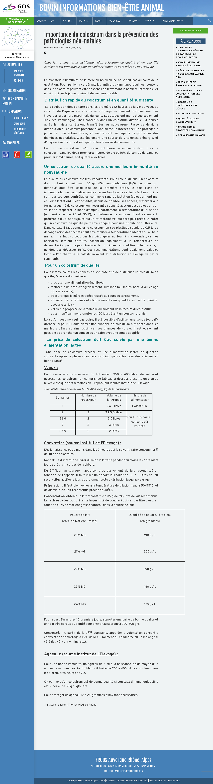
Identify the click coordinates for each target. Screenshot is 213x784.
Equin (99, 21)
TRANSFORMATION (171, 21)
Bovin (41, 21)
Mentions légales (158, 780)
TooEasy (119, 780)
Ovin (54, 21)
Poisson (133, 21)
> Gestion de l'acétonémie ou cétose (186, 105)
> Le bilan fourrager (190, 113)
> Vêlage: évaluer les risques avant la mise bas (190, 74)
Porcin (84, 21)
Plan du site (174, 780)
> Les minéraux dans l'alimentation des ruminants (189, 94)
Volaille (115, 21)
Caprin (68, 21)
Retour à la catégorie (191, 30)
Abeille (149, 20)
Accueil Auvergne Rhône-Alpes (17, 56)
